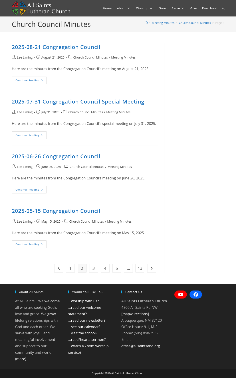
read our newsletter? (88, 320)
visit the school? (84, 333)
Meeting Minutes (123, 57)
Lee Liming (24, 57)
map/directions (135, 313)
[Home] (146, 23)
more (20, 358)
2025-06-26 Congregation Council (56, 156)
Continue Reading (31, 81)
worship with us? (85, 301)
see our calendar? (85, 326)
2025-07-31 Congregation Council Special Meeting (78, 101)
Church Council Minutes (90, 57)
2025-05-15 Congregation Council (56, 210)
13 (140, 268)
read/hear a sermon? (88, 339)
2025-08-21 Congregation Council (56, 47)
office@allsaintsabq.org (140, 345)
